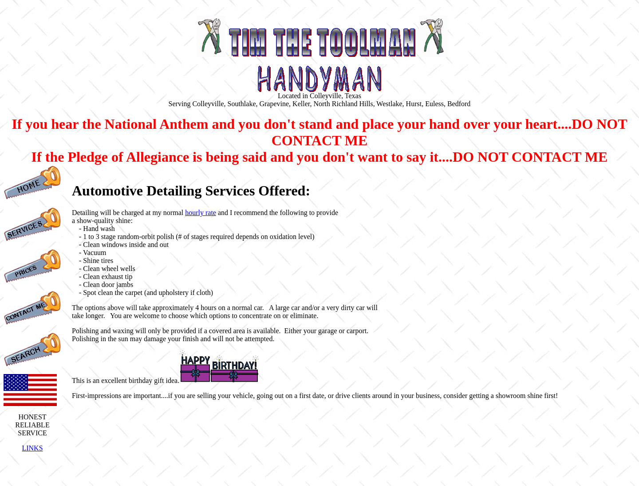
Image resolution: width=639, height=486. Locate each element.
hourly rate (200, 212)
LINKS (32, 448)
